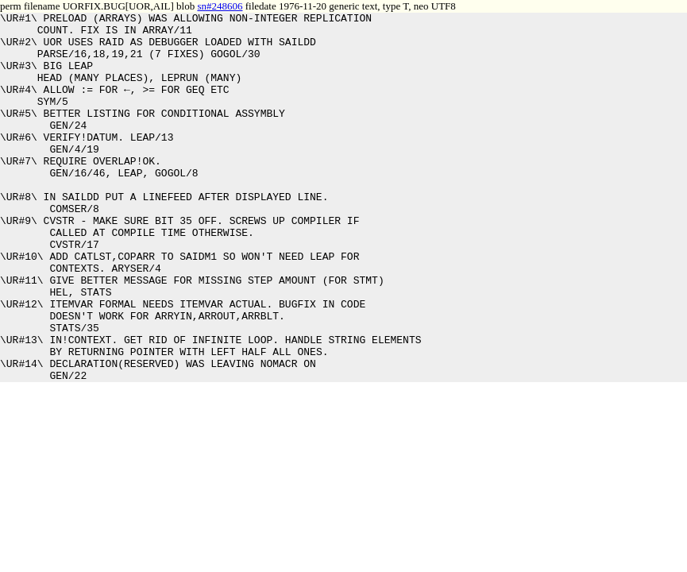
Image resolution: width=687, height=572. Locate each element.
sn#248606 (219, 6)
